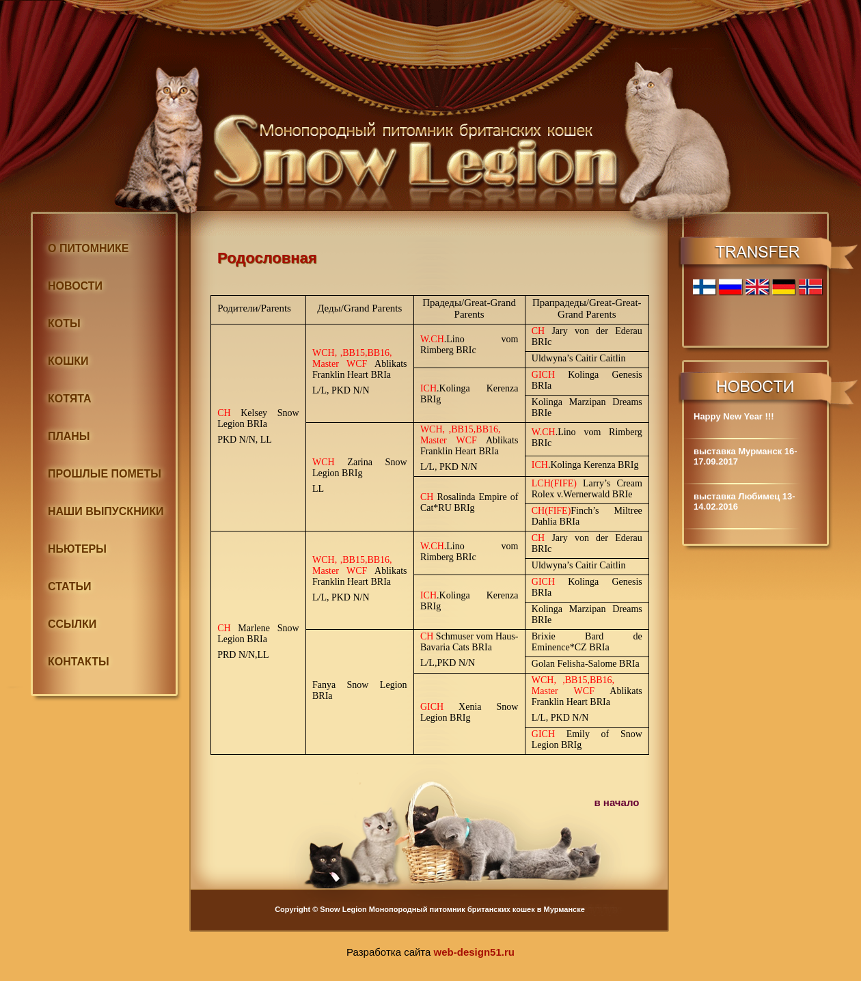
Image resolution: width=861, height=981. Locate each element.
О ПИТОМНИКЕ (88, 248)
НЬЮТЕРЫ (77, 549)
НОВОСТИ (75, 286)
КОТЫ (64, 323)
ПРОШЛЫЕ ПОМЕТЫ (104, 474)
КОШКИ (68, 361)
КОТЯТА (70, 398)
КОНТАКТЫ (78, 661)
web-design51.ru (474, 952)
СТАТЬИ (69, 586)
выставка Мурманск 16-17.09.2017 (745, 456)
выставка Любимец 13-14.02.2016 (744, 501)
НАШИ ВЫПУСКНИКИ (105, 511)
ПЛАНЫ (69, 436)
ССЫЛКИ (72, 624)
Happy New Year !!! (734, 416)
